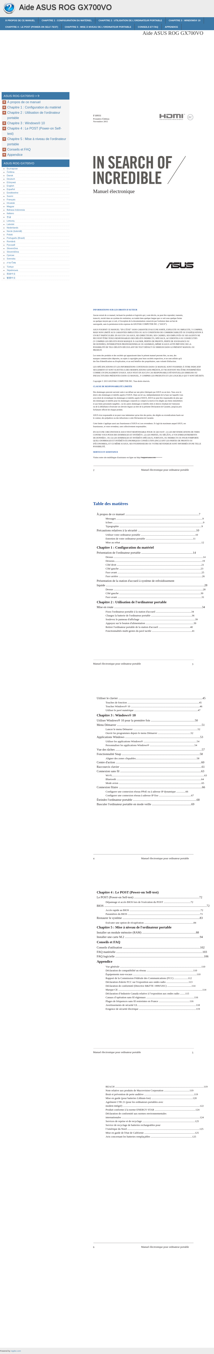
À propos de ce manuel (20, 20)
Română (11, 241)
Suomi (10, 196)
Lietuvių (11, 221)
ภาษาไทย (11, 262)
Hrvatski (11, 203)
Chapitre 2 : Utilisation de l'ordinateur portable (130, 20)
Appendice (171, 27)
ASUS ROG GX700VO (9, 8)
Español (11, 189)
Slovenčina (12, 248)
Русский (11, 245)
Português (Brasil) (16, 238)
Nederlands (12, 227)
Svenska (11, 258)
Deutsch (11, 179)
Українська (12, 270)
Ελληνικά (11, 182)
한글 (9, 217)
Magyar (10, 206)
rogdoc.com (16, 1351)
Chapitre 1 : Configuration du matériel (67, 20)
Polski (10, 234)
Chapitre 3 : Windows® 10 (184, 20)
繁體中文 (11, 278)
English (10, 186)
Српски (10, 255)
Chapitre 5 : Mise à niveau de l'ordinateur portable (98, 27)
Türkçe (10, 266)
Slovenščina (13, 252)
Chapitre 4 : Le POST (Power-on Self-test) (31, 27)
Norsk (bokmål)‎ (14, 231)
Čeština (10, 172)
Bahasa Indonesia (16, 210)
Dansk (10, 175)
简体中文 (11, 274)
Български (12, 168)
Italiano (10, 213)
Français (11, 199)
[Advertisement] (105, 58)
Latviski (10, 224)
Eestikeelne (12, 192)
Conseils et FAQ (148, 27)
